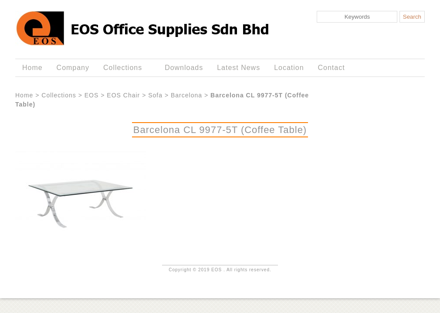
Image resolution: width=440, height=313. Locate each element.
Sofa (155, 95)
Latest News (238, 67)
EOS (92, 95)
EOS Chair (123, 95)
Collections (124, 68)
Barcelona (186, 95)
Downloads (184, 67)
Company (73, 67)
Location (289, 67)
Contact (331, 67)
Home (32, 67)
